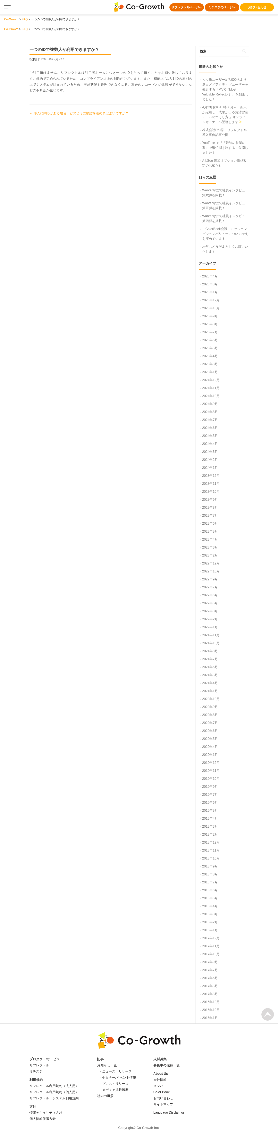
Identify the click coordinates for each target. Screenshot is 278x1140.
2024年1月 (210, 467)
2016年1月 (210, 1018)
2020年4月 (210, 746)
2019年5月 (210, 810)
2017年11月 (211, 946)
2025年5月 (210, 348)
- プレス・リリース (113, 1083)
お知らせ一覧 (107, 1065)
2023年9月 (210, 499)
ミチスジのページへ (222, 7)
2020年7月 (210, 723)
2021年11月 (211, 635)
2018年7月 (210, 882)
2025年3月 (210, 364)
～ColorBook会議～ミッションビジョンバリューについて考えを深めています (225, 233)
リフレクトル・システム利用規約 (54, 1098)
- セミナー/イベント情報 (116, 1077)
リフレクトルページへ (186, 7)
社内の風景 (105, 1096)
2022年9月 (210, 579)
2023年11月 (211, 483)
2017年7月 (210, 970)
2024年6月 (210, 428)
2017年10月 (211, 954)
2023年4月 (210, 539)
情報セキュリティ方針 (46, 1112)
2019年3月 (210, 826)
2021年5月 (210, 675)
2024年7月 (210, 420)
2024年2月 (210, 459)
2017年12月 (211, 938)
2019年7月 (210, 794)
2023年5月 (210, 531)
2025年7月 (210, 332)
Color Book (161, 1092)
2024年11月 (211, 388)
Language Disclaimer (168, 1112)
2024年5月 (210, 436)
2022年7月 (210, 587)
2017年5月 (210, 986)
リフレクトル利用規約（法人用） (54, 1086)
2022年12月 (211, 563)
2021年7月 (210, 659)
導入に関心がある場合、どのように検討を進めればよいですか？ (79, 113)
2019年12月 (211, 762)
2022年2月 (210, 619)
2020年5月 (210, 739)
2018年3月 (210, 914)
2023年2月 (210, 555)
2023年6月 (210, 523)
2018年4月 (210, 906)
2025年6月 (210, 340)
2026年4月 (210, 276)
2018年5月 (210, 898)
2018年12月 (211, 842)
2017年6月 (210, 978)
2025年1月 (210, 372)
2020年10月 (211, 699)
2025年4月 (210, 356)
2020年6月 (210, 731)
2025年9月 (210, 316)
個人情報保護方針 (43, 1119)
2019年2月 (210, 834)
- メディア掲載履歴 (113, 1090)
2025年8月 (210, 324)
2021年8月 (210, 651)
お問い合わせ (257, 7)
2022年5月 (210, 603)
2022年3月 (210, 611)
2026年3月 (210, 284)
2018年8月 (210, 874)
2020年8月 (210, 715)
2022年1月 (210, 627)
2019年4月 (210, 818)
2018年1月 (210, 930)
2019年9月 (210, 786)
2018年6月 (210, 890)
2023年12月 (211, 475)
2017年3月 (210, 994)
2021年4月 (210, 683)
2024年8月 (210, 412)
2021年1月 (210, 691)
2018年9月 (210, 866)
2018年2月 (210, 922)
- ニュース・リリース (114, 1071)
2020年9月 (210, 707)
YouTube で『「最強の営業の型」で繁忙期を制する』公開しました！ (225, 147)
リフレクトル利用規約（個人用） (54, 1092)
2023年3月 (210, 547)
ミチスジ (36, 1071)
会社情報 (160, 1080)
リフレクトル (39, 1065)
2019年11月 (211, 770)
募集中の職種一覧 (166, 1065)
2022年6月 (210, 595)
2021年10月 (211, 643)
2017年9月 (210, 962)
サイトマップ (163, 1104)
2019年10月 (211, 778)
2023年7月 (210, 515)
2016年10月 (211, 1010)
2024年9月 (210, 404)
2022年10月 (211, 571)
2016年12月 (211, 1002)
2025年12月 (211, 300)
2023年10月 (211, 491)
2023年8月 (210, 507)
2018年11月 (211, 850)
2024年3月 (210, 451)
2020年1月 (210, 754)
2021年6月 (210, 667)
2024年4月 (210, 443)
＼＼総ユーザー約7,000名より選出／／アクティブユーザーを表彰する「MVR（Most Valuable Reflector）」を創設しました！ (225, 89)
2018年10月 (211, 858)
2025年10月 (211, 308)
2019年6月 (210, 802)
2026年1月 (210, 292)
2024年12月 (211, 380)
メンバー (160, 1086)
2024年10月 (211, 396)
